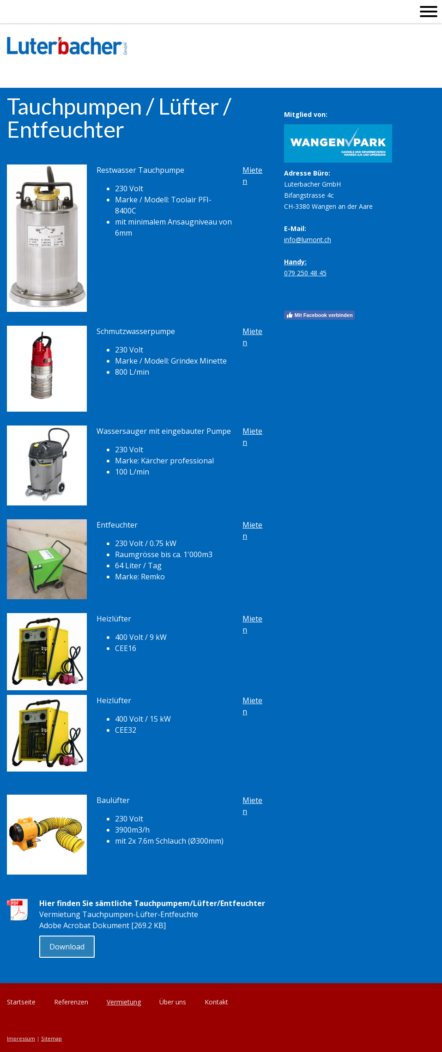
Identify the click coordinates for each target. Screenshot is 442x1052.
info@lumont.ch (307, 239)
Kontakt (216, 1001)
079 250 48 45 (305, 272)
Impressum (21, 1038)
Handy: (295, 261)
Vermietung (124, 1001)
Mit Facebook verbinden (319, 315)
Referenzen (71, 1001)
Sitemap (51, 1038)
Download (67, 947)
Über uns (172, 1001)
